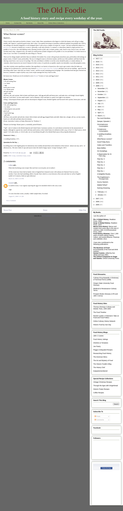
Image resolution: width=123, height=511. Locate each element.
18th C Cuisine (98, 336)
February (101, 192)
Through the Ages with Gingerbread (105, 385)
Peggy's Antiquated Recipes (103, 350)
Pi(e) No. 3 (101, 165)
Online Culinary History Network (104, 321)
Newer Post (8, 210)
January (100, 195)
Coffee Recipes (98, 393)
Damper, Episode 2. (104, 121)
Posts (97, 416)
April (99, 112)
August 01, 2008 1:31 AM (16, 196)
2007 (98, 198)
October (100, 94)
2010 (98, 80)
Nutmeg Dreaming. (103, 188)
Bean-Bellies (101, 148)
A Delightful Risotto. (104, 174)
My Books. (29, 23)
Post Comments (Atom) (49, 216)
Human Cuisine (99, 253)
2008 (98, 86)
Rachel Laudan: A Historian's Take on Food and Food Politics (106, 317)
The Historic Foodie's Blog (102, 364)
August (100, 100)
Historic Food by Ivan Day (102, 325)
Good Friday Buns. (103, 142)
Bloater (36, 76)
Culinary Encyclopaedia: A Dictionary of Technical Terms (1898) (106, 279)
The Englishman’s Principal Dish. (103, 178)
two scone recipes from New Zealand (47, 68)
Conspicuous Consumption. (102, 130)
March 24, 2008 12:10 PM (16, 178)
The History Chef (99, 367)
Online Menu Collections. (56, 23)
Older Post (82, 210)
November (101, 91)
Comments (99, 420)
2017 (98, 58)
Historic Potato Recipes (101, 389)
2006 (98, 201)
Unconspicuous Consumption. (102, 125)
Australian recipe (21, 156)
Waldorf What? (102, 185)
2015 (98, 65)
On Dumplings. (102, 151)
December (101, 88)
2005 (98, 205)
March (100, 116)
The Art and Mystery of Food (103, 360)
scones (29, 156)
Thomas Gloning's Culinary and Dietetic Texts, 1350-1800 (104, 308)
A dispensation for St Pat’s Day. (104, 155)
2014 (98, 68)
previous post (7, 47)
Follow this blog (106, 468)
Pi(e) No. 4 (101, 162)
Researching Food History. (102, 353)
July (99, 103)
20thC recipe (12, 156)
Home (8, 23)
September (101, 97)
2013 (98, 71)
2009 (98, 83)
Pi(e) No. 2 (101, 168)
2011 (98, 77)
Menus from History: (100, 226)
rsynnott (11, 183)
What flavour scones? (104, 139)
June (99, 106)
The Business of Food (101, 248)
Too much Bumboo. (104, 118)
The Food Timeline (99, 312)
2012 (98, 74)
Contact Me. (18, 23)
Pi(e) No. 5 (101, 159)
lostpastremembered (100, 371)
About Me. (40, 23)
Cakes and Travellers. (104, 145)
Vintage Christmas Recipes (102, 382)
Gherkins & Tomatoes (100, 343)
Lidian (11, 165)
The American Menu (100, 357)
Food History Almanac (101, 233)
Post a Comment (11, 200)
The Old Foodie (61, 10)
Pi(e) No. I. (101, 171)
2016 (98, 62)
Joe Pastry (97, 346)
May (99, 109)
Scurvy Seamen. (103, 182)
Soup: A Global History (101, 223)
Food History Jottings (100, 339)
